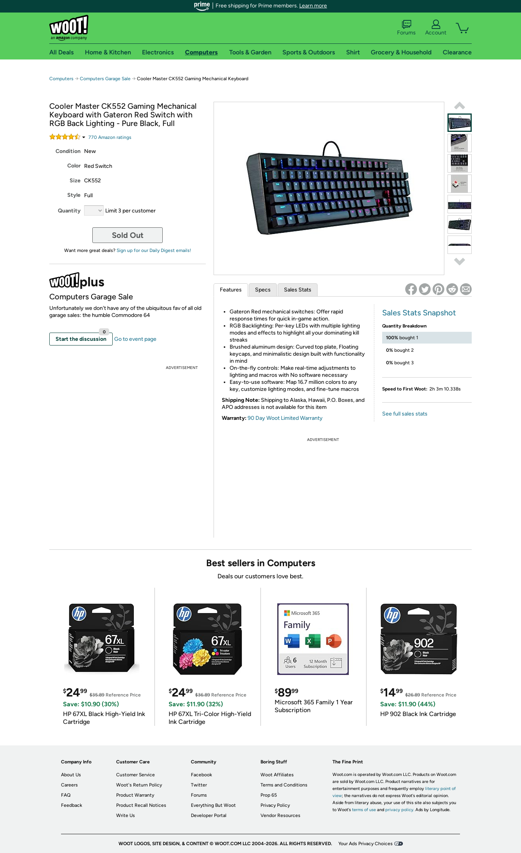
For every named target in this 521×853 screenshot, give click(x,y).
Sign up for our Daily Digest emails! (154, 250)
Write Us (125, 815)
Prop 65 (268, 795)
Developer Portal (208, 815)
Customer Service (135, 774)
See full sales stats (405, 413)
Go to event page (135, 339)
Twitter (199, 785)
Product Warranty (135, 795)
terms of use (364, 809)
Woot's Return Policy (139, 785)
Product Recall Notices (141, 805)
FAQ (65, 795)
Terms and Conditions (283, 785)
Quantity (69, 210)
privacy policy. (399, 809)
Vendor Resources (280, 815)
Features (231, 289)
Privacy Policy (275, 805)
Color (74, 165)
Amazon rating (109, 137)
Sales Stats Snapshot (419, 312)
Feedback (71, 805)
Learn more (313, 5)
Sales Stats (297, 289)
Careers (69, 785)
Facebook (201, 774)
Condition (68, 151)
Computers (61, 78)
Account (435, 28)
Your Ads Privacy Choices (365, 843)
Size (75, 180)
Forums (406, 28)
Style (74, 195)
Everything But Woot (213, 805)
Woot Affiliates (277, 774)
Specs (263, 289)
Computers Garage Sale (105, 78)
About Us (71, 774)
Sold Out (128, 235)
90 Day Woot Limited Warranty (285, 418)
